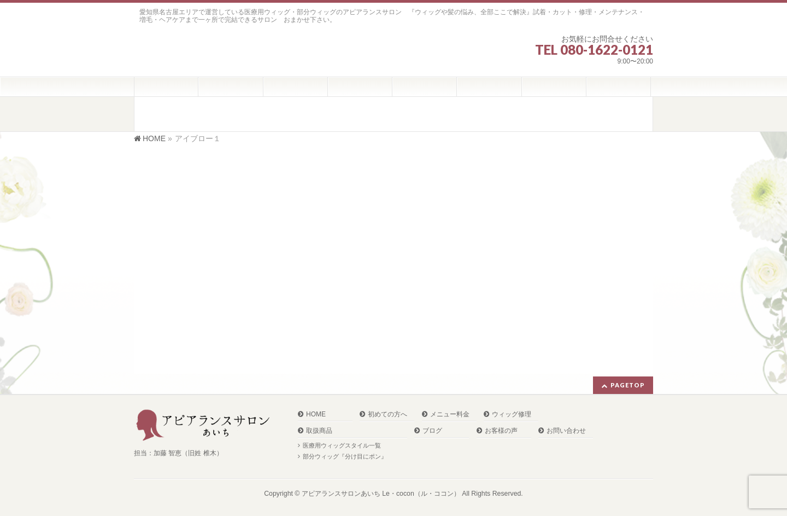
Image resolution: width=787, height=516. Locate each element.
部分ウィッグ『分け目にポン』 (345, 456)
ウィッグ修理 (511, 414)
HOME (316, 414)
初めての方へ (387, 414)
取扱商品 (319, 430)
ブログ (432, 430)
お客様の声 (501, 430)
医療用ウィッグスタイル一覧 (342, 445)
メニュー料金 (449, 414)
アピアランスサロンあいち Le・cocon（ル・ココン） (381, 493)
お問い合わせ (566, 430)
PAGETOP (627, 385)
